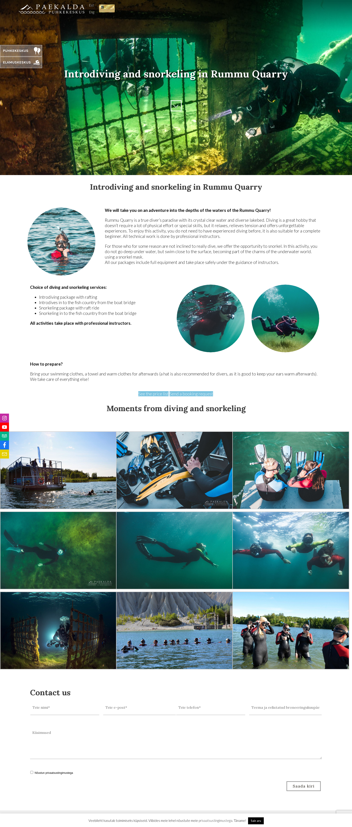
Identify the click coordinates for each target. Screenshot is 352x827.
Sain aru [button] (256, 821)
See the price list (153, 393)
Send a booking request (191, 393)
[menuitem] (91, 4)
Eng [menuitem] (91, 12)
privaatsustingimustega (59, 772)
